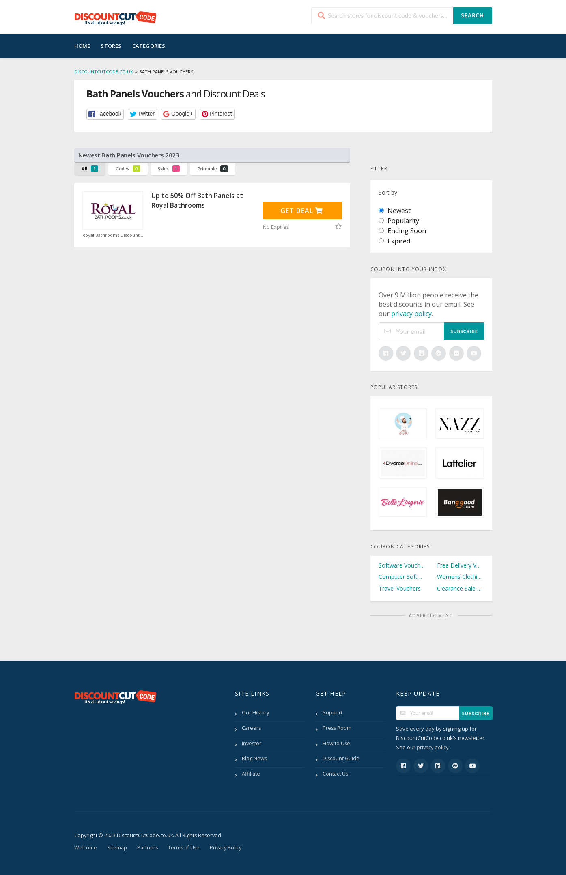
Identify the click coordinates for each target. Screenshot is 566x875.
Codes (128, 168)
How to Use (336, 743)
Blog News (254, 758)
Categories (149, 45)
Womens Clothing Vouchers (460, 576)
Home (82, 45)
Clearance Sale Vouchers (460, 588)
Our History (255, 712)
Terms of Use (184, 847)
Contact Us (335, 773)
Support (332, 712)
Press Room (337, 728)
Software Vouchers (402, 565)
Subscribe (464, 331)
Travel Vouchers (400, 588)
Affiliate (251, 773)
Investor (251, 743)
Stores (111, 45)
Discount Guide (341, 758)
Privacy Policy (225, 847)
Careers (251, 728)
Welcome (85, 847)
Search (472, 15)
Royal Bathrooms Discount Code (112, 235)
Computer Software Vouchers (402, 576)
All (90, 168)
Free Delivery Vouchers (460, 565)
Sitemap (117, 847)
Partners (147, 847)
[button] (105, 114)
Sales (169, 168)
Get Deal (301, 210)
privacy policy (411, 313)
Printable (212, 168)
